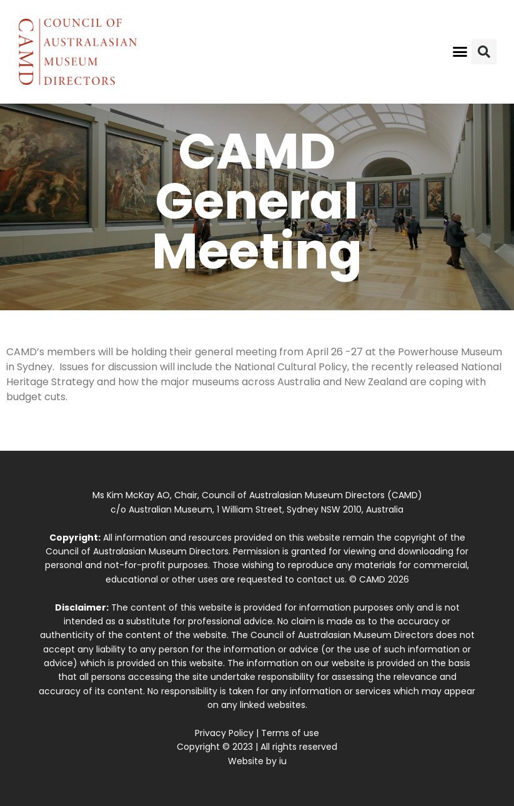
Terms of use (290, 733)
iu (283, 761)
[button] (460, 52)
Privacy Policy (224, 733)
